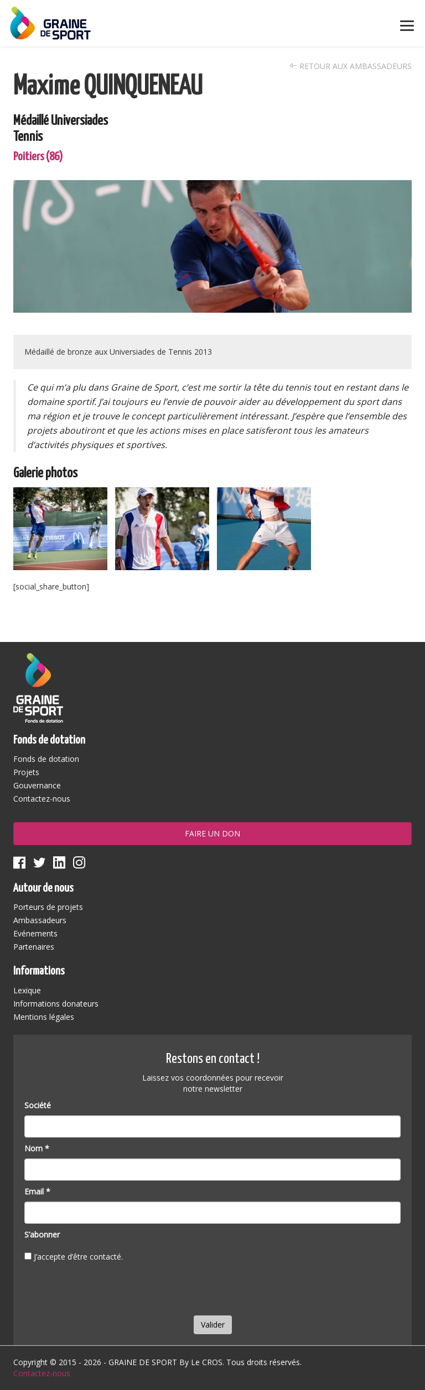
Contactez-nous (41, 798)
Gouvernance (37, 785)
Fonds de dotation (46, 759)
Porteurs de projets (48, 907)
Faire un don (212, 833)
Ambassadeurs (39, 920)
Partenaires (33, 946)
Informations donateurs (56, 1003)
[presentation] (108, 1291)
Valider (213, 1324)
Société (37, 1105)
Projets (26, 772)
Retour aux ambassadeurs (350, 66)
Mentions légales (43, 1017)
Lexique (27, 990)
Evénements (35, 933)
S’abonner (42, 1234)
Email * (37, 1191)
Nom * (36, 1148)
